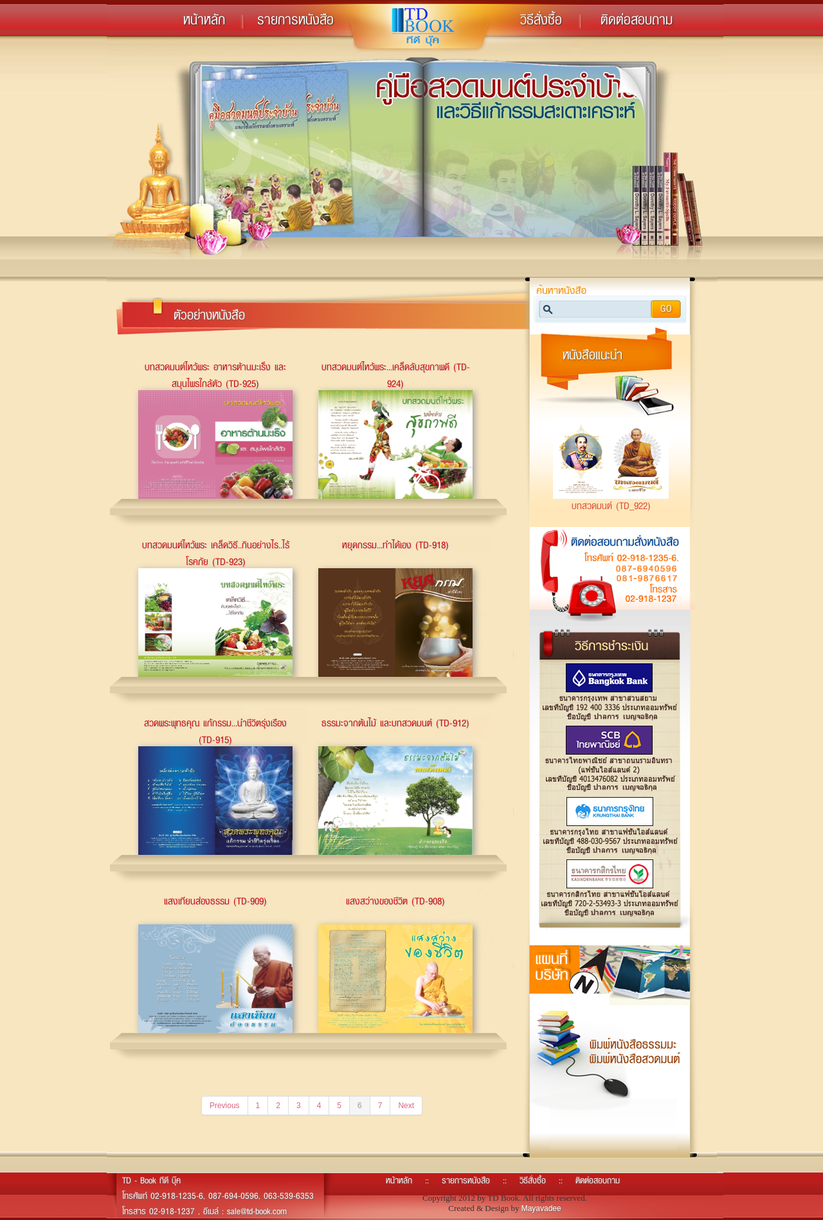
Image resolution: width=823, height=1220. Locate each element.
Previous (225, 1105)
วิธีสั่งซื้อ (541, 18)
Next (406, 1105)
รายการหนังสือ (295, 18)
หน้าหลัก (204, 18)
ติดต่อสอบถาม (637, 18)
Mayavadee (541, 1208)
